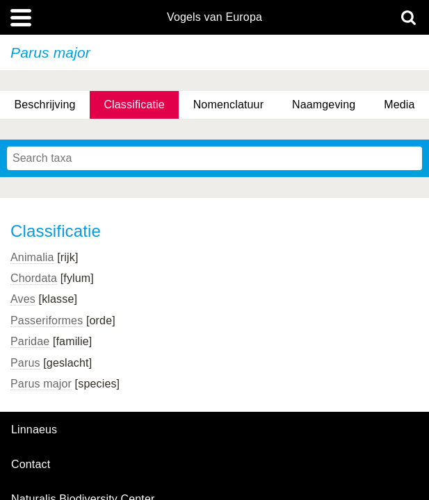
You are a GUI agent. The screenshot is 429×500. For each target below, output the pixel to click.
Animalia (32, 257)
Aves (22, 299)
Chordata (33, 278)
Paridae (29, 341)
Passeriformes (46, 320)
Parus (25, 363)
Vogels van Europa (214, 17)
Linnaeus (34, 429)
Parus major (41, 384)
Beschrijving (44, 104)
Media (399, 104)
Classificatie (134, 104)
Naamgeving (323, 104)
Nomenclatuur (228, 104)
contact (30, 464)
